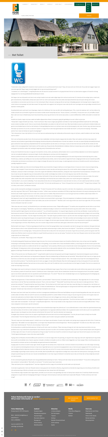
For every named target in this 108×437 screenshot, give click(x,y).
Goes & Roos (40, 434)
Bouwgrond (37, 419)
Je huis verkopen (55, 410)
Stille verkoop (38, 422)
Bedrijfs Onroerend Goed (58, 419)
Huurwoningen (38, 415)
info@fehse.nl (80, 4)
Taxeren (53, 415)
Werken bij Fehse (90, 417)
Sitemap (74, 434)
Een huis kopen (55, 413)
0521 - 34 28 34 (15, 414)
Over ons (58, 4)
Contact (50, 4)
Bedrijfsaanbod (38, 424)
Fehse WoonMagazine (74, 410)
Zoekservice (68, 4)
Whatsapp (95, 4)
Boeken (70, 415)
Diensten (34, 4)
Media (42, 4)
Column (70, 413)
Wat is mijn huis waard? (73, 398)
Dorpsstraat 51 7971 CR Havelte (20, 410)
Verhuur (53, 417)
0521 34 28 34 (88, 7)
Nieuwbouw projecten (40, 413)
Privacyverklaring (60, 434)
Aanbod (24, 4)
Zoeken (89, 15)
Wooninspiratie (90, 419)
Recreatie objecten (39, 417)
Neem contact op (92, 397)
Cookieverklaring (68, 434)
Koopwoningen (38, 410)
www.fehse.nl (14, 417)
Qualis (53, 424)
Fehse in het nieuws (91, 415)
